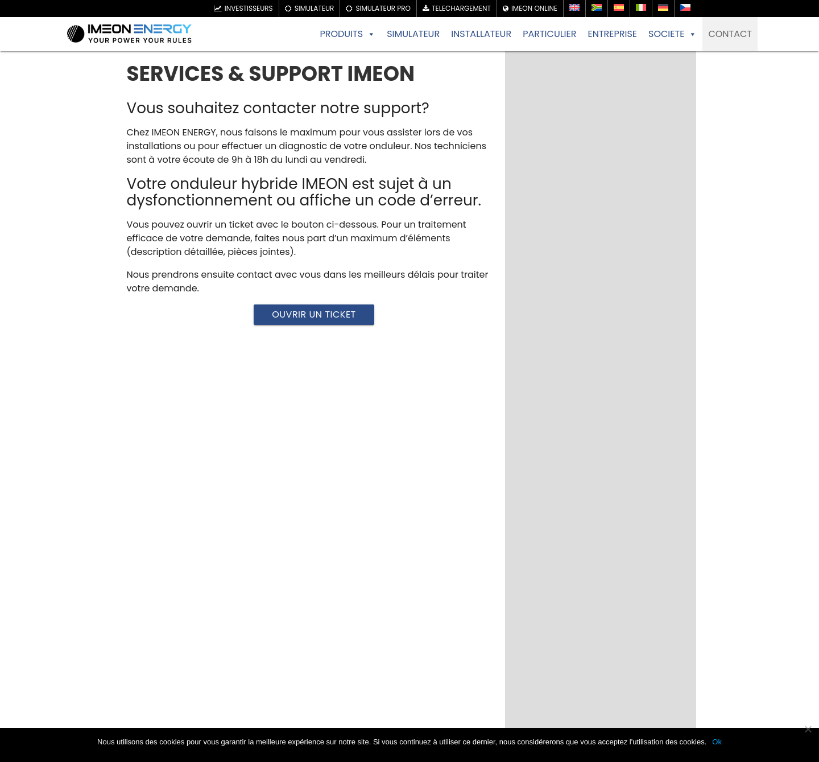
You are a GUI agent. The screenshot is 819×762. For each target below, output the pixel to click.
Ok (717, 742)
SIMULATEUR (413, 33)
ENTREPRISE (612, 33)
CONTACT (730, 33)
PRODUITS (347, 34)
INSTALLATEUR (481, 33)
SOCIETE (672, 34)
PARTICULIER (549, 33)
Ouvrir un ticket (314, 314)
